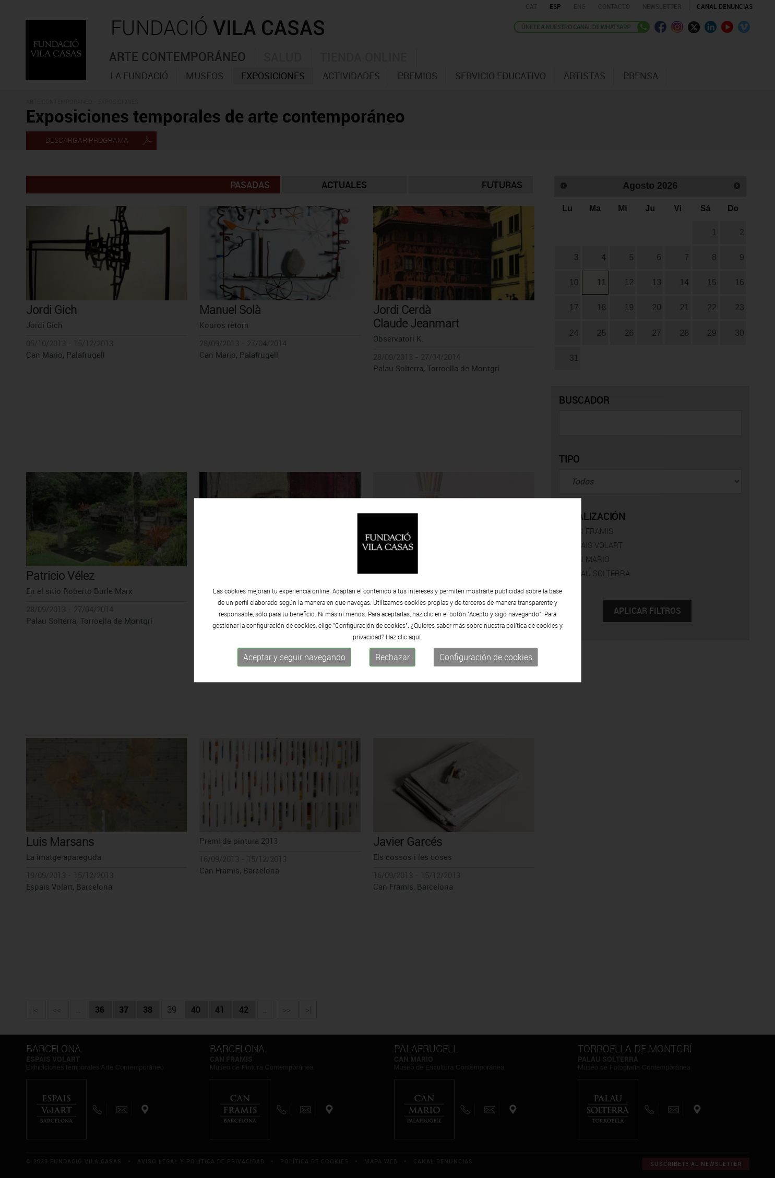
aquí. (415, 641)
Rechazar (392, 661)
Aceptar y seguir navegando (294, 661)
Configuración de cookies (485, 661)
